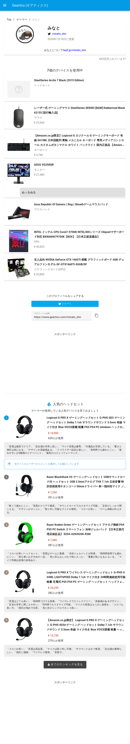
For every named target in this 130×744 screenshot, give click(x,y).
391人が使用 (55, 497)
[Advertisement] (65, 361)
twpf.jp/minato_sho (74, 50)
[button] (97, 315)
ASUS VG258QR (44, 164)
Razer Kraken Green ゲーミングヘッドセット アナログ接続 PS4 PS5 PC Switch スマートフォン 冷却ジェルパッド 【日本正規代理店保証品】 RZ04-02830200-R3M (85, 529)
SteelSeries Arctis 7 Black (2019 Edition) (59, 80)
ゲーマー (21, 19)
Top (9, 19)
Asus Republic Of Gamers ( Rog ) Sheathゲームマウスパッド (71, 204)
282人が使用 (55, 592)
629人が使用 (55, 438)
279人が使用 (55, 640)
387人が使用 (55, 545)
